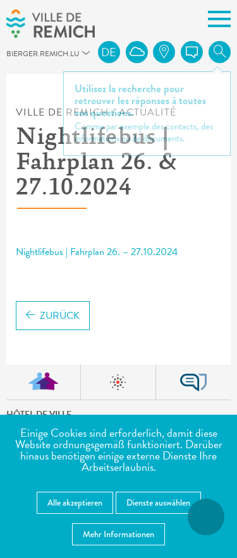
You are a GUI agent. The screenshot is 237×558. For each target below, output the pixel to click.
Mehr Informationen (118, 534)
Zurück (53, 315)
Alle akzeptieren (74, 502)
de (108, 52)
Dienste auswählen (158, 502)
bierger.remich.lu (12, 57)
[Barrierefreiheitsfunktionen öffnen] (206, 517)
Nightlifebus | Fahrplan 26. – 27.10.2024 (97, 251)
